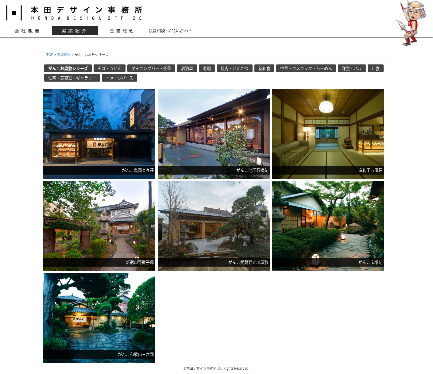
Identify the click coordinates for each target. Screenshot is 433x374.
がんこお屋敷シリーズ (68, 68)
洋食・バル (352, 68)
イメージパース (119, 78)
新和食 (264, 68)
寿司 (207, 68)
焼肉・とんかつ (235, 68)
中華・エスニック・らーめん (306, 68)
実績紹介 (64, 54)
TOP (49, 54)
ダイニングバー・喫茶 (151, 68)
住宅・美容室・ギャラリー (72, 78)
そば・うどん (110, 68)
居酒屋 (187, 68)
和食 (376, 68)
